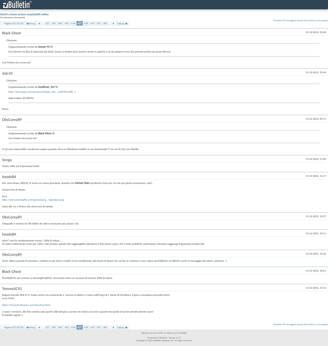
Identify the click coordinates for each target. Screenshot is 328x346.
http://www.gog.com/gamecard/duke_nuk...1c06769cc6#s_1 (42, 91)
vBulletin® (163, 337)
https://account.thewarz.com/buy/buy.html (26, 304)
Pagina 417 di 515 (14, 23)
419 (92, 23)
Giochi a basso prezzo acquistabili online (24, 14)
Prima (31, 23)
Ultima (122, 23)
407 (60, 23)
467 (105, 23)
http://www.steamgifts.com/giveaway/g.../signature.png (33, 199)
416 (73, 23)
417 (80, 23)
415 (67, 23)
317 (47, 23)
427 (99, 23)
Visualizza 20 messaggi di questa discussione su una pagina (300, 20)
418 (86, 23)
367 (54, 23)
